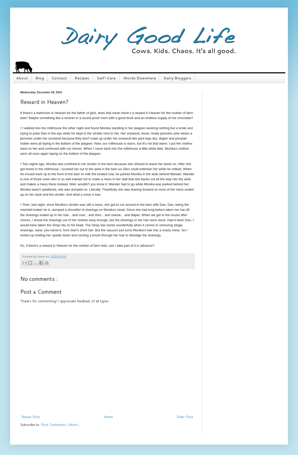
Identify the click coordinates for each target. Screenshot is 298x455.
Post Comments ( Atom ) (60, 424)
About (22, 78)
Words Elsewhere (139, 78)
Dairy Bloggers (177, 78)
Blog (39, 78)
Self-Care (106, 78)
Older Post (185, 417)
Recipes (81, 78)
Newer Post (30, 417)
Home (108, 417)
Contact (59, 78)
